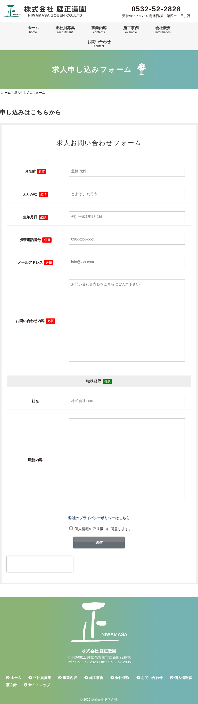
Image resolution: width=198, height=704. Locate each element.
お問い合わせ (99, 43)
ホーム (33, 30)
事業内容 (99, 30)
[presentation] (40, 564)
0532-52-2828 (156, 9)
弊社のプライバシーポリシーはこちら (99, 518)
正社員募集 (65, 30)
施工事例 (131, 30)
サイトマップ (37, 685)
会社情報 (119, 678)
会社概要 (163, 30)
